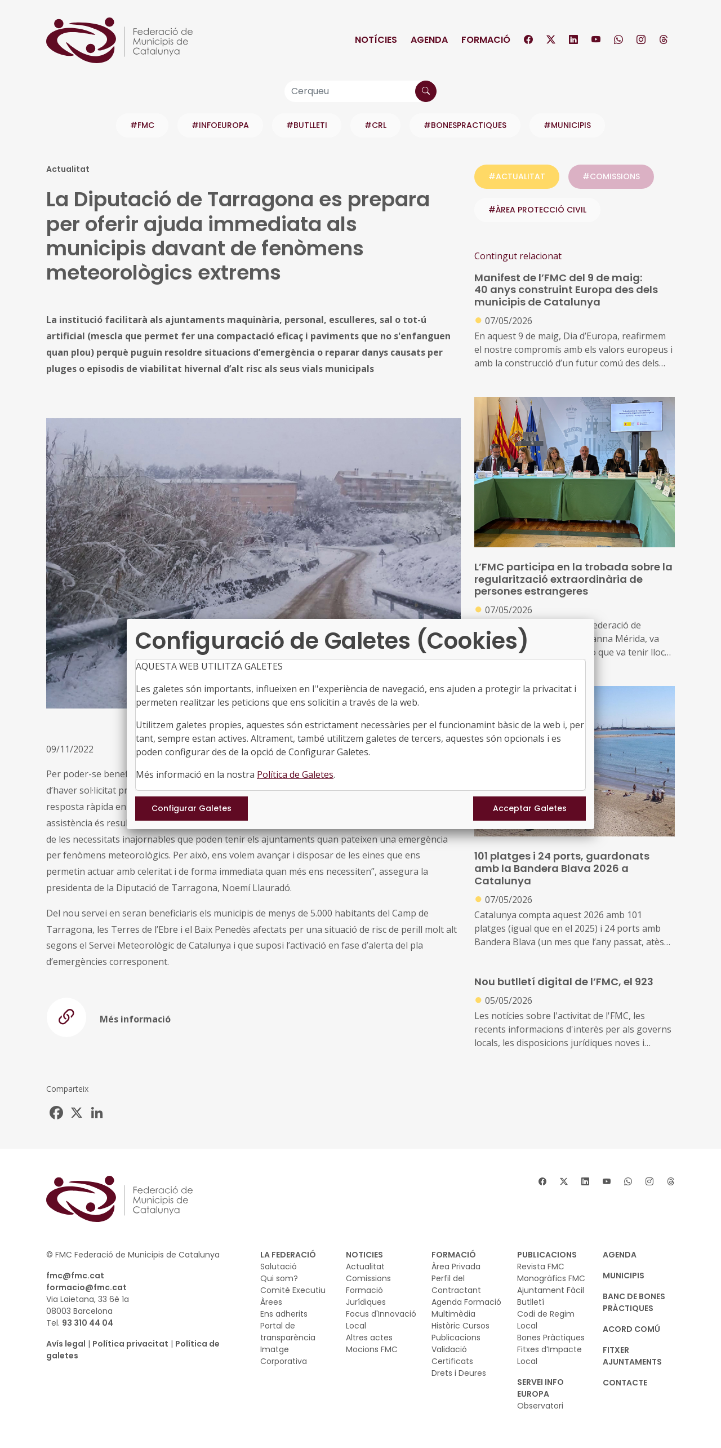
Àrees (271, 1302)
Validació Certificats (452, 1355)
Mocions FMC (372, 1349)
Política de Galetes (295, 774)
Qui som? (279, 1278)
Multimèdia (453, 1313)
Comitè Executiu (293, 1290)
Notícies (376, 39)
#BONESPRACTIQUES (465, 125)
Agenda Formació (466, 1302)
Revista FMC (540, 1266)
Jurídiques (366, 1302)
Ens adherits (284, 1313)
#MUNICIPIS (567, 125)
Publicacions (455, 1337)
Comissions (368, 1278)
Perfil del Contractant (456, 1284)
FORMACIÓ (453, 1254)
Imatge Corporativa (283, 1355)
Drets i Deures (458, 1373)
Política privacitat (130, 1343)
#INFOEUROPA (220, 125)
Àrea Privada (455, 1266)
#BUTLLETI (306, 125)
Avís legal (66, 1343)
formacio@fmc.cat (86, 1287)
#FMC (142, 125)
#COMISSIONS (611, 176)
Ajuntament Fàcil (550, 1290)
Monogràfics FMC (551, 1278)
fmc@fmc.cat (75, 1275)
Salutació (278, 1266)
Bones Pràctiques (551, 1337)
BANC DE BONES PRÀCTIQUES (634, 1302)
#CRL (375, 125)
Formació (485, 39)
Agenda (429, 39)
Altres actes (369, 1337)
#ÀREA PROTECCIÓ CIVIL (537, 209)
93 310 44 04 (87, 1323)
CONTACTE (625, 1382)
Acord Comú (631, 1329)
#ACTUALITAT (516, 176)
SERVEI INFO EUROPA (540, 1388)
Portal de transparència (287, 1331)
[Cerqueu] (360, 91)
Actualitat (365, 1266)
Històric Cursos (460, 1325)
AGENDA (620, 1254)
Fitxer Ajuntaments (632, 1355)
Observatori (540, 1405)
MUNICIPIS (623, 1275)
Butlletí (530, 1302)
